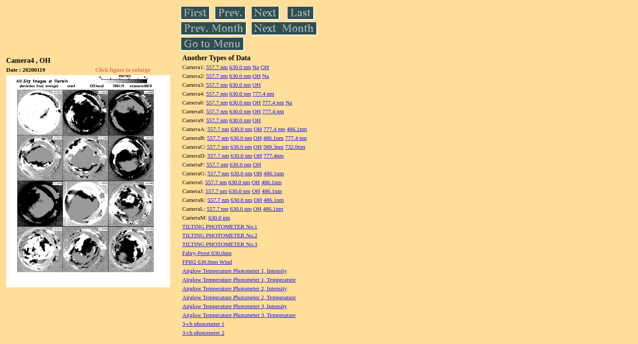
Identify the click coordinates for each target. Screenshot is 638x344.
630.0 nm (240, 67)
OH (265, 67)
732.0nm (295, 146)
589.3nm (273, 146)
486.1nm (297, 129)
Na (256, 67)
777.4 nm (263, 93)
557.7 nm (217, 67)
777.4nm (274, 155)
